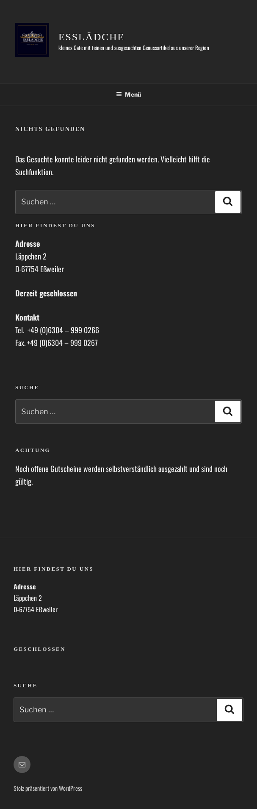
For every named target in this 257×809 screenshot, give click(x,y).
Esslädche (91, 36)
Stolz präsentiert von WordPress (48, 788)
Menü (128, 94)
